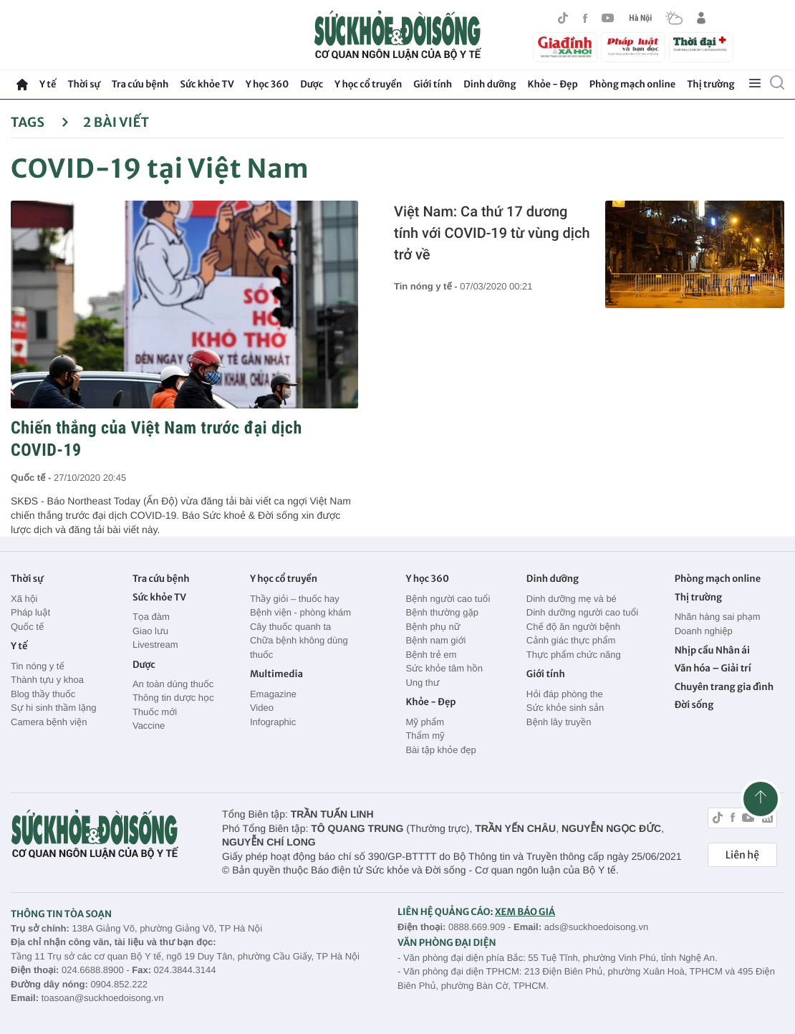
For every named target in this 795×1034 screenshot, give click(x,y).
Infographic (273, 722)
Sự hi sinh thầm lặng (53, 707)
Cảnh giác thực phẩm (571, 640)
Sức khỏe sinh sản (565, 707)
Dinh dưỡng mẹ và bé (571, 598)
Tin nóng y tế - (427, 286)
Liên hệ (742, 854)
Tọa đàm (151, 616)
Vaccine (148, 725)
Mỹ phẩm (424, 722)
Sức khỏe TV (206, 84)
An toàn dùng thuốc (172, 684)
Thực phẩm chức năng (573, 654)
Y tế (47, 84)
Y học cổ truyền (368, 84)
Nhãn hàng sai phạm (718, 616)
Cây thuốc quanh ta (290, 626)
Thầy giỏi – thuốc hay (294, 598)
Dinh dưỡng (489, 84)
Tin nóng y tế (37, 666)
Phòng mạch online (632, 84)
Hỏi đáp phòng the (564, 694)
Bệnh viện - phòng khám (300, 612)
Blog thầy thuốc (43, 694)
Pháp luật (30, 612)
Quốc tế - (32, 477)
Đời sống (694, 704)
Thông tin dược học (173, 697)
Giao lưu (150, 631)
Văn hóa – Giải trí (713, 668)
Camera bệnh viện (49, 722)
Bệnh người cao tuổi (447, 598)
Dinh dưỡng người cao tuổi (582, 612)
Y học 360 (267, 84)
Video (262, 707)
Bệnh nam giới (435, 640)
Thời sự (83, 84)
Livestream (155, 644)
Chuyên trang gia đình (724, 686)
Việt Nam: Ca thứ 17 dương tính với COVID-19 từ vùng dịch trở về (492, 233)
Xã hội (24, 598)
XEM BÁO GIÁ (525, 912)
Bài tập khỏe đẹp (440, 750)
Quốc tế (27, 626)
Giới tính (432, 84)
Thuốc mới (154, 712)
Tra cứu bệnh (140, 84)
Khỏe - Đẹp (553, 84)
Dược (311, 84)
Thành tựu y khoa (47, 679)
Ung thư (422, 682)
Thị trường (710, 84)
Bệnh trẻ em (430, 654)
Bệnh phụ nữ (432, 626)
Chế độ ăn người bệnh (573, 626)
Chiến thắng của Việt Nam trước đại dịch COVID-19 (156, 439)
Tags (40, 122)
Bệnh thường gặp (441, 612)
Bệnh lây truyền (559, 722)
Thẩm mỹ (424, 735)
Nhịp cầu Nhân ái (712, 650)
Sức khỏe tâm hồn (444, 668)
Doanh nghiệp (704, 631)
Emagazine (273, 694)
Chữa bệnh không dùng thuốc (299, 647)
